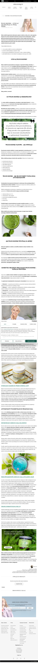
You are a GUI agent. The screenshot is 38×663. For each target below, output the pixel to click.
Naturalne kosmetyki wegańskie (23, 634)
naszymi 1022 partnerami (8, 329)
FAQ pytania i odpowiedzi (5, 625)
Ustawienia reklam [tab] (23, 324)
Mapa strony (12, 638)
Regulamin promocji (4, 629)
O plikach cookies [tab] (33, 324)
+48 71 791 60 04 (19, 649)
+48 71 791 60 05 (19, 650)
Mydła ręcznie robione (23, 636)
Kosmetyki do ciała (22, 628)
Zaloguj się (19, 583)
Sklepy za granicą (13, 632)
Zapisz (30, 608)
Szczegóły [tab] (14, 324)
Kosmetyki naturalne (23, 641)
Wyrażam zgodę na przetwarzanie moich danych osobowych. (19, 611)
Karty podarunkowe (13, 629)
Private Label (31, 632)
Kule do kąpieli (22, 643)
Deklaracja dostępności (13, 639)
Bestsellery (21, 625)
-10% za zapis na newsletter (24, 1)
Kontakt (32, 1)
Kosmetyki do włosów (23, 629)
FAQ (12, 1)
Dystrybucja (12, 634)
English (30, 630)
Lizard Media (35, 661)
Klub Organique (12, 628)
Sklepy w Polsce (12, 631)
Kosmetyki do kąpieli (23, 631)
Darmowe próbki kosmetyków (22, 640)
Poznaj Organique (13, 625)
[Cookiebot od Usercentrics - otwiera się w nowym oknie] (32, 321)
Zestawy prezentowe (23, 637)
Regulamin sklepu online (4, 628)
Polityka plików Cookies (4, 632)
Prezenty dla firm (31, 625)
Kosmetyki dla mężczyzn (23, 632)
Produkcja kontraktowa (32, 633)
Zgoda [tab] (5, 324)
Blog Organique (3, 1)
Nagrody (11, 635)
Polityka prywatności (4, 631)
